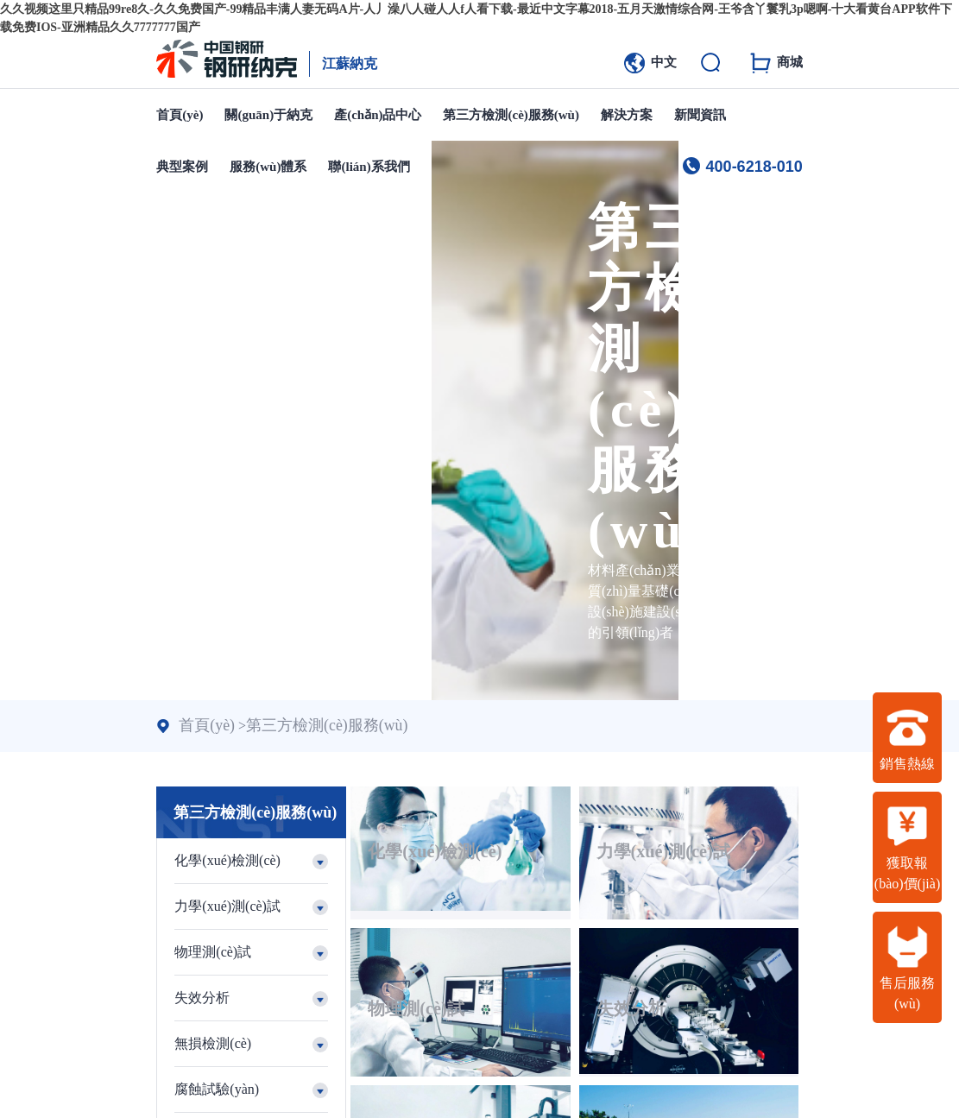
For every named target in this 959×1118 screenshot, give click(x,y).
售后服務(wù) (907, 968)
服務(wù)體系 (268, 167)
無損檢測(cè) (576, 914)
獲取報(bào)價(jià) (907, 848)
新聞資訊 (700, 115)
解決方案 (627, 115)
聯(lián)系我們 (368, 167)
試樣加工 (412, 1021)
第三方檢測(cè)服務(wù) (510, 115)
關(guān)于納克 (268, 115)
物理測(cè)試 (728, 807)
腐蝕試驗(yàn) (733, 914)
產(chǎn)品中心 (377, 115)
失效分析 (412, 914)
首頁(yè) (179, 115)
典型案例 (182, 167)
